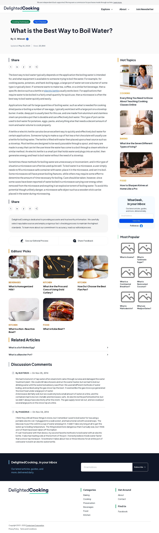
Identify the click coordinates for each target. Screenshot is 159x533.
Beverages (15, 282)
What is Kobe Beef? (54, 328)
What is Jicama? (127, 257)
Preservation (89, 503)
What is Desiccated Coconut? (142, 284)
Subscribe (136, 221)
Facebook (122, 511)
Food (46, 325)
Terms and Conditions (28, 529)
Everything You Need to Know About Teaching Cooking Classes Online (136, 101)
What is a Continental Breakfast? (125, 284)
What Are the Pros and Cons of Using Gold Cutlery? (55, 289)
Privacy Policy (14, 529)
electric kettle (51, 90)
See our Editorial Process (34, 241)
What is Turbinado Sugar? (141, 259)
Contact (122, 499)
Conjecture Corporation (35, 525)
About (121, 495)
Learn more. (117, 2)
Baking (124, 138)
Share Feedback (83, 241)
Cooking (125, 93)
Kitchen (47, 282)
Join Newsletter (145, 9)
